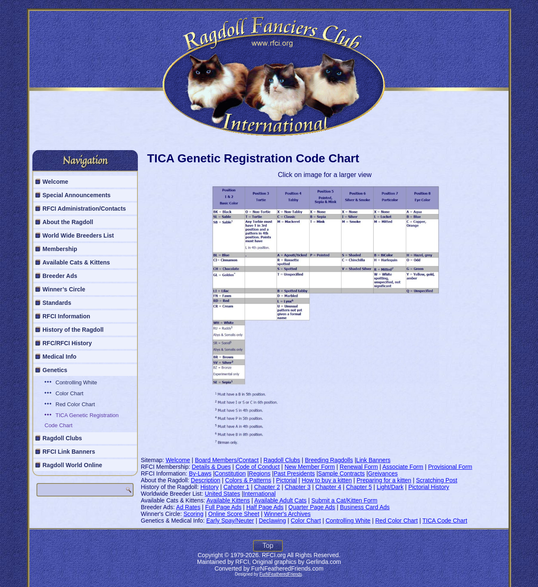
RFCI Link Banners (68, 451)
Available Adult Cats (280, 500)
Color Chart (69, 393)
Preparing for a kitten (383, 480)
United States (222, 493)
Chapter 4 (328, 487)
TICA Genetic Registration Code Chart (82, 420)
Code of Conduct (257, 466)
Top (268, 545)
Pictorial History (428, 487)
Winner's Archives (287, 513)
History (209, 487)
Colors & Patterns (248, 480)
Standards (56, 302)
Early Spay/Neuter (230, 520)
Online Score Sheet (233, 513)
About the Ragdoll (67, 222)
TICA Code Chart (444, 520)
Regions (259, 473)
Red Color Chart (75, 404)
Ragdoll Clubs (62, 438)
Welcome (55, 181)
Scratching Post (436, 480)
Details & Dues (211, 466)
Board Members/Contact (227, 460)
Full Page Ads (223, 507)
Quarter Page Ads (311, 507)
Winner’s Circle (63, 289)
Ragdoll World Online (72, 465)
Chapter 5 (359, 487)
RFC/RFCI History (67, 343)
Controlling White (76, 382)
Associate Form (402, 466)
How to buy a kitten (327, 480)
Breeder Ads (59, 275)
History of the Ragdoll (72, 329)
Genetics (54, 370)
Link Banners (373, 460)
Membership (59, 249)
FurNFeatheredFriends (280, 574)
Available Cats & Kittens (76, 262)
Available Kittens (228, 500)
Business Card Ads (365, 507)
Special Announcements (76, 195)
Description (205, 480)
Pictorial (286, 480)
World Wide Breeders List (78, 235)
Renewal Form (359, 466)
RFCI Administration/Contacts (84, 208)
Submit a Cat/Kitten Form (344, 500)
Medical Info (59, 356)
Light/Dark (390, 487)
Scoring (193, 513)
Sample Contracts (341, 473)
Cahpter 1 (236, 487)
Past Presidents (294, 473)
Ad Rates (188, 507)
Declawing (272, 520)
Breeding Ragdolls (329, 460)
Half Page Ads (265, 507)
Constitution (230, 473)
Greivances (383, 473)
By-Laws (200, 473)
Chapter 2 (267, 487)
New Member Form (310, 466)
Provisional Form (450, 466)
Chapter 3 (297, 487)
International (259, 493)
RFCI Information (66, 316)
